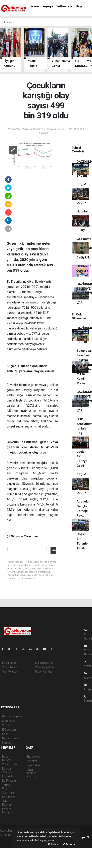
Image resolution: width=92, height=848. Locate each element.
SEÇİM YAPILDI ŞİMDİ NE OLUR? (82, 193)
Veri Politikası (10, 671)
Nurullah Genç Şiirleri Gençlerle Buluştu (83, 221)
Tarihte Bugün (6, 786)
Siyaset (6, 725)
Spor (5, 734)
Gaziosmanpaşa (41, 6)
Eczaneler (8, 776)
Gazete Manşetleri (8, 810)
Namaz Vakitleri (7, 770)
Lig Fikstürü (9, 780)
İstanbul (7, 742)
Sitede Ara (33, 756)
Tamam (69, 844)
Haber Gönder (43, 671)
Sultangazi (64, 6)
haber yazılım (8, 843)
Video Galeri (88, 650)
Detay (53, 844)
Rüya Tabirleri (31, 771)
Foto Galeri (88, 634)
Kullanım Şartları (45, 662)
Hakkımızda (9, 662)
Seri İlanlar (8, 797)
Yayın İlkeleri (9, 667)
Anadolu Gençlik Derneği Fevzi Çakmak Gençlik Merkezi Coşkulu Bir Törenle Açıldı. (83, 525)
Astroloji (32, 777)
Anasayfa (9, 22)
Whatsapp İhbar (45, 667)
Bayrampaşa (10, 738)
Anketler (32, 761)
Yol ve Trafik (9, 764)
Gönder (54, 550)
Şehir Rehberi (7, 803)
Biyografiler (34, 765)
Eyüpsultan (9, 729)
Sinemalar (8, 792)
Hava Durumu (7, 758)
